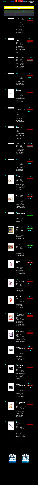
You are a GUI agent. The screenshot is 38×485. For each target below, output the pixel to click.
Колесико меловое (19, 296)
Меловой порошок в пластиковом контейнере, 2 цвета (20, 281)
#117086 (17, 330)
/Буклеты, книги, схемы (22, 218)
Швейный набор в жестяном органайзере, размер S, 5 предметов (20, 348)
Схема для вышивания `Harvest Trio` (20, 214)
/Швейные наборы (22, 353)
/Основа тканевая (21, 26)
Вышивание (21, 23)
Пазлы (11, 11)
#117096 (17, 159)
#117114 (17, 107)
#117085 (17, 346)
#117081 (17, 421)
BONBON (2, 4)
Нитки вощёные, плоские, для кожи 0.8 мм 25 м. (20, 40)
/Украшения (21, 44)
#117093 (17, 212)
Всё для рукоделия (21, 267)
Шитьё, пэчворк (25, 11)
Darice (28, 14)
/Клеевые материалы (22, 182)
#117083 (17, 383)
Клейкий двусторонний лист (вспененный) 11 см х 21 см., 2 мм (20, 177)
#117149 (17, 17)
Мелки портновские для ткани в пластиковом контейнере (20, 262)
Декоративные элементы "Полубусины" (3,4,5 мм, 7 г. (20, 109)
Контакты (32, 4)
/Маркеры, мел (22, 268)
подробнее (17, 52)
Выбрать (29, 42)
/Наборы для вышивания (21, 232)
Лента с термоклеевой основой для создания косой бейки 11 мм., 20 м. (20, 403)
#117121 (17, 73)
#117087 (17, 313)
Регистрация (28, 4)
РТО (20, 14)
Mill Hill (10, 14)
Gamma (7, 14)
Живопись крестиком (15, 14)
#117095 (17, 175)
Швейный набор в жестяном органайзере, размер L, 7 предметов (20, 385)
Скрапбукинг (15, 11)
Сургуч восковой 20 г (20, 57)
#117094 (17, 194)
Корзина (36, 4)
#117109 (17, 126)
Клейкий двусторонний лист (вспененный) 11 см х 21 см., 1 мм (20, 196)
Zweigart (21, 21)
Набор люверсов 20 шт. (20, 127)
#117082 (17, 401)
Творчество (20, 11)
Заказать (29, 198)
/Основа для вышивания (21, 24)
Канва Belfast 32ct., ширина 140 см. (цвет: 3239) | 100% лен (20, 19)
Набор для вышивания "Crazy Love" (20, 244)
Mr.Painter (21, 179)
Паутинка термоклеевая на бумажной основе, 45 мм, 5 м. (20, 423)
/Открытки (21, 182)
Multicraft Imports (24, 14)
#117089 (17, 279)
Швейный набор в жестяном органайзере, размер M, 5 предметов (20, 366)
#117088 (17, 295)
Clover (31, 14)
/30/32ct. (23, 26)
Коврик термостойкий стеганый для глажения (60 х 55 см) (20, 315)
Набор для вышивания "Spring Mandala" (20, 227)
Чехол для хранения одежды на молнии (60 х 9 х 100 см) (20, 332)
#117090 (17, 260)
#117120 (17, 89)
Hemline (21, 283)
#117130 (17, 38)
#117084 (17, 364)
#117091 (17, 243)
